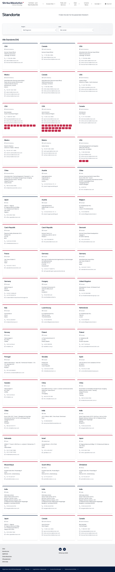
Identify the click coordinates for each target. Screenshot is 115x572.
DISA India (5, 562)
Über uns (77, 4)
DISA (3, 549)
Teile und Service (65, 4)
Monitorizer (5, 551)
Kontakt (98, 4)
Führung (28, 569)
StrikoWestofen (7, 556)
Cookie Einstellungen (56, 569)
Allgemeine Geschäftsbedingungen (13, 569)
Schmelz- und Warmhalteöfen (36, 4)
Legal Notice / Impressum (41, 569)
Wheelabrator (6, 559)
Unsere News (88, 4)
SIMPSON (5, 554)
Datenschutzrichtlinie (72, 569)
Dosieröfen (50, 4)
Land (59, 26)
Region (23, 26)
